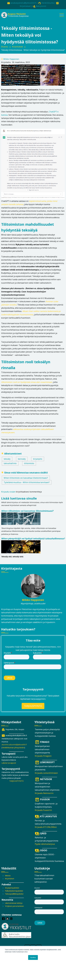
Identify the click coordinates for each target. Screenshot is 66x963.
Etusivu (4, 46)
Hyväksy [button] (33, 957)
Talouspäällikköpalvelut (14, 894)
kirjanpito (37, 459)
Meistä (7, 875)
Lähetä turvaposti (9, 763)
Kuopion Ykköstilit (17, 14)
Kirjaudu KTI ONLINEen (46, 827)
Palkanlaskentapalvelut (14, 891)
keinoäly (22, 459)
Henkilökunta (47, 3)
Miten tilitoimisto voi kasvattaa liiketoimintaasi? (26, 478)
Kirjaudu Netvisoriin (44, 793)
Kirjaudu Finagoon (43, 756)
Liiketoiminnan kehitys (13, 903)
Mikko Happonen (11, 59)
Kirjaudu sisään (8, 491)
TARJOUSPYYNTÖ (33, 705)
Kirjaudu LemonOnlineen (46, 773)
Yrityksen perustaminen (14, 906)
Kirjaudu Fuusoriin (43, 810)
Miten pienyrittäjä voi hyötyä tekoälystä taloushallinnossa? (33, 538)
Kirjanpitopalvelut (12, 888)
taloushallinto (10, 463)
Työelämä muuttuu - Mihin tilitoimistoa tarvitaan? (27, 482)
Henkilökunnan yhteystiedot (13, 747)
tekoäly (7, 459)
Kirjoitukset (25, 6)
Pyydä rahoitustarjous (45, 844)
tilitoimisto (29, 463)
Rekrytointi (41, 6)
